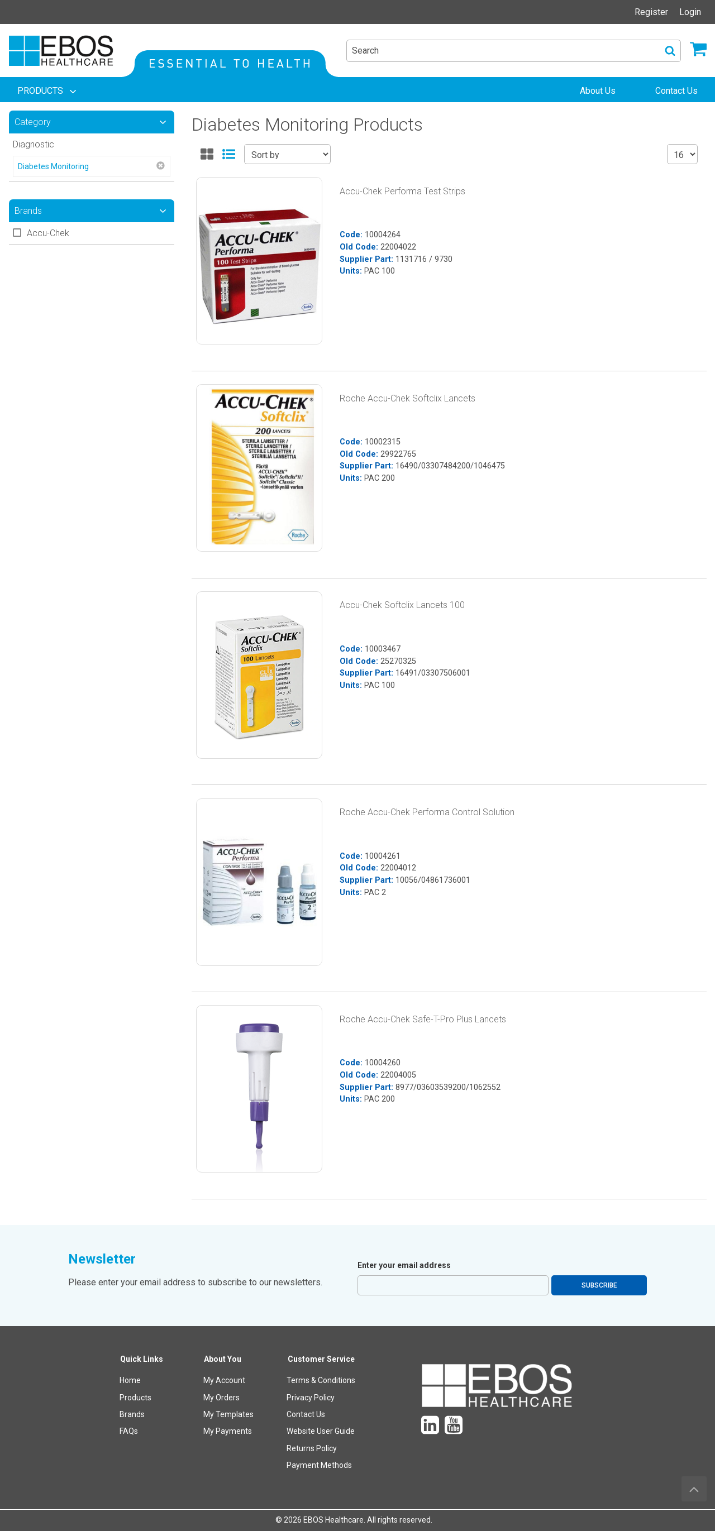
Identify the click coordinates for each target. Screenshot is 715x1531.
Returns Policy (312, 1448)
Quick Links (141, 1359)
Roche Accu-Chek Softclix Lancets (407, 398)
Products (135, 1397)
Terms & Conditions (321, 1380)
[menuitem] (48, 91)
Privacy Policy (311, 1397)
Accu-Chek (48, 233)
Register (651, 12)
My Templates (228, 1414)
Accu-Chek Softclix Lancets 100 (402, 605)
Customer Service (321, 1359)
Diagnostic (33, 144)
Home (130, 1380)
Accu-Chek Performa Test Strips (402, 191)
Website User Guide (321, 1431)
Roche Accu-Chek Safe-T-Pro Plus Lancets (423, 1019)
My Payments (227, 1431)
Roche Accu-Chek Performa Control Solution (427, 812)
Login (690, 12)
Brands (132, 1414)
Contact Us (306, 1414)
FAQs (129, 1431)
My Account (224, 1380)
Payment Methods (319, 1465)
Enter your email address (404, 1265)
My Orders (221, 1397)
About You (222, 1359)
